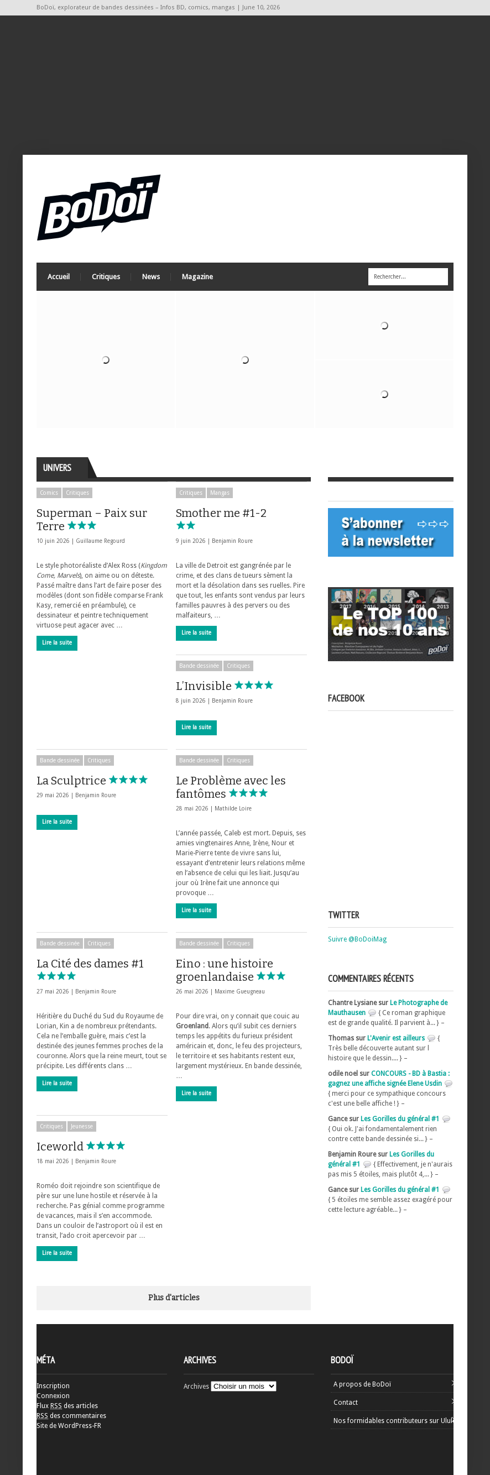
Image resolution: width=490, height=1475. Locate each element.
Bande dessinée (199, 666)
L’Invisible (230, 686)
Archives (196, 1386)
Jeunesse (82, 1126)
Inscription (53, 1386)
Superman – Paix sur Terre (92, 519)
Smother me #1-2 (221, 518)
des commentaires (71, 1416)
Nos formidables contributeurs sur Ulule (394, 1421)
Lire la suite (57, 643)
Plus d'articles (174, 1298)
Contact (345, 1402)
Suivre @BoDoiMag (357, 939)
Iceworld (86, 1146)
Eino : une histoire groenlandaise (241, 970)
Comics (49, 493)
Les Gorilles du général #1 (400, 1119)
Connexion (53, 1396)
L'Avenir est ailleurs (396, 1038)
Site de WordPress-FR (69, 1426)
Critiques (106, 277)
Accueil (59, 277)
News (151, 277)
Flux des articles (67, 1406)
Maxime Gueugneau (240, 991)
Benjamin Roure (232, 541)
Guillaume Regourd (100, 541)
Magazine (197, 277)
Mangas (220, 493)
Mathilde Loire (233, 809)
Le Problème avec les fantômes (231, 787)
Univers (57, 468)
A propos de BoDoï (362, 1384)
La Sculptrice (97, 780)
